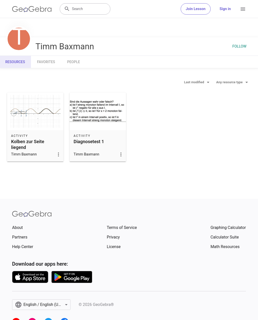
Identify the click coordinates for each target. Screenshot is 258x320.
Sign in (225, 9)
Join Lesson (196, 9)
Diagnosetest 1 (89, 141)
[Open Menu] (243, 9)
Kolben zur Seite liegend (27, 144)
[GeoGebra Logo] (32, 9)
